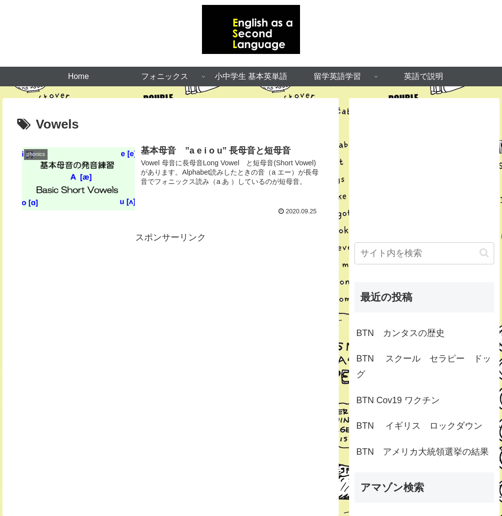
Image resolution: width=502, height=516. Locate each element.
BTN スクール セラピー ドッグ (423, 366)
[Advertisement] (170, 314)
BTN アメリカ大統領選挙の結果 (422, 452)
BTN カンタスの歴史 (400, 333)
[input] (424, 253)
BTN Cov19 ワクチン (398, 400)
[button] (484, 252)
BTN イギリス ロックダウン (419, 426)
